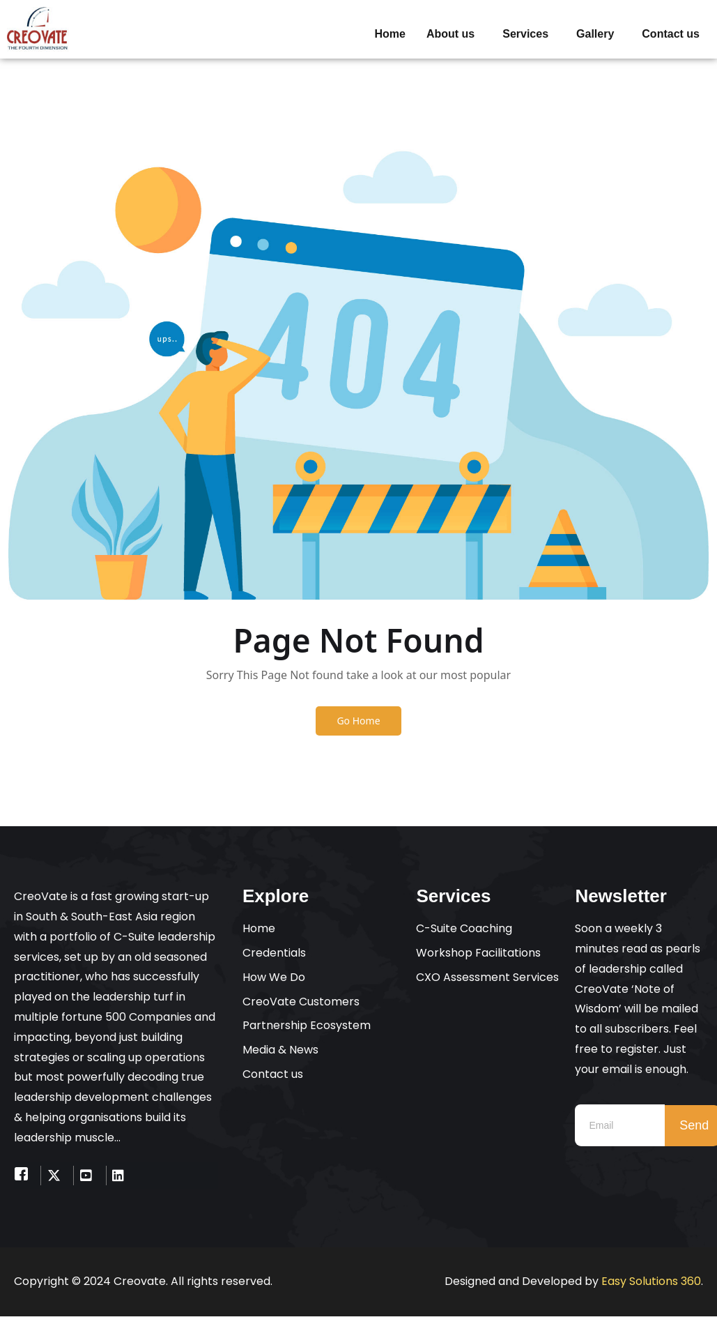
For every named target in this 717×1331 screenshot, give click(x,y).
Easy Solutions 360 (651, 1283)
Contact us (671, 34)
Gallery (595, 34)
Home (389, 34)
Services (525, 34)
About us (450, 34)
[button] (454, 34)
